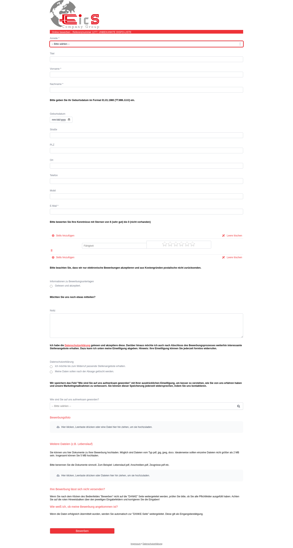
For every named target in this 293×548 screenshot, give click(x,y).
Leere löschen (231, 235)
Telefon (54, 175)
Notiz (52, 310)
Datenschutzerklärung (77, 345)
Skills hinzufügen (62, 235)
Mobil (53, 190)
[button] (146, 427)
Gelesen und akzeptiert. (68, 286)
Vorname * (55, 68)
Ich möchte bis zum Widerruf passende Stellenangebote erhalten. (90, 366)
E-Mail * (54, 205)
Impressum (136, 544)
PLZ (52, 144)
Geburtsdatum (57, 113)
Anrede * (54, 38)
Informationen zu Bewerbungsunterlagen (72, 281)
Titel (52, 53)
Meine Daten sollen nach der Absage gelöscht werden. (84, 371)
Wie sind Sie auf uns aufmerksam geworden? (74, 399)
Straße (53, 129)
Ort (51, 160)
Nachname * (56, 84)
